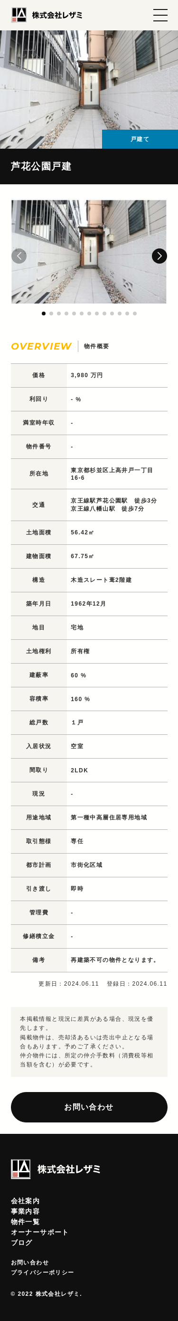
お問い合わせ (88, 1107)
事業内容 (25, 1211)
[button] (159, 256)
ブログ (22, 1242)
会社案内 (25, 1201)
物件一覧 (25, 1222)
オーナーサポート (40, 1232)
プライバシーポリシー (43, 1272)
